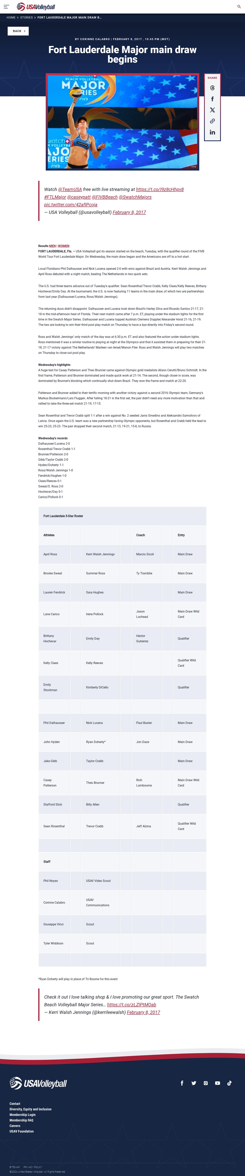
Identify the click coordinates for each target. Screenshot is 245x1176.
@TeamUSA (70, 189)
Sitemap (15, 1167)
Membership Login (23, 1115)
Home (11, 17)
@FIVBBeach (105, 197)
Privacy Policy (33, 1167)
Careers (15, 1126)
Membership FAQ (21, 1120)
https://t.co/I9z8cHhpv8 (160, 189)
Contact (15, 1104)
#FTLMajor (55, 197)
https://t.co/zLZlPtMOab (131, 1004)
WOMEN (63, 246)
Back (17, 31)
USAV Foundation (22, 1131)
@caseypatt (79, 197)
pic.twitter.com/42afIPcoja (70, 204)
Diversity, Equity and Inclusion (30, 1109)
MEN (52, 246)
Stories (26, 17)
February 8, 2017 (129, 212)
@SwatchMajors (135, 197)
